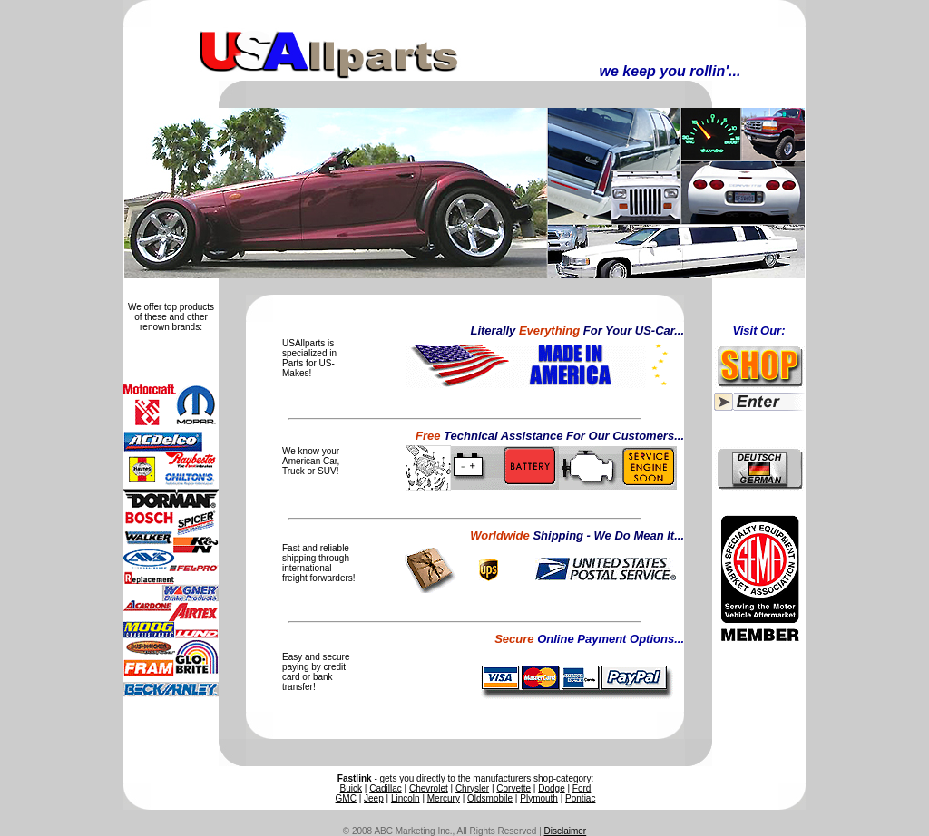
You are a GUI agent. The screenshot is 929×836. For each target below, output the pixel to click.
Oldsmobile (490, 798)
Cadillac (385, 788)
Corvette (513, 788)
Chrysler (472, 788)
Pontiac (580, 798)
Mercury (443, 798)
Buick (351, 788)
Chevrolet (428, 788)
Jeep (374, 798)
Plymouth (539, 798)
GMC (346, 798)
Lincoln (405, 798)
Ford (582, 788)
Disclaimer (565, 831)
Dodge (551, 788)
